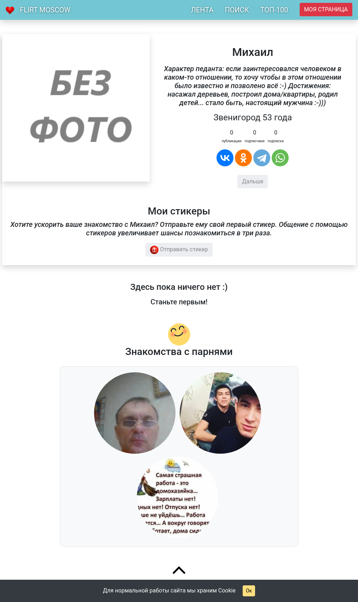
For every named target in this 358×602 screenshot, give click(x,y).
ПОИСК (237, 10)
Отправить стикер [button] (179, 250)
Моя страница (326, 9)
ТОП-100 (274, 10)
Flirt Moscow (45, 10)
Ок (249, 591)
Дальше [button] (252, 181)
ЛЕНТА (202, 10)
